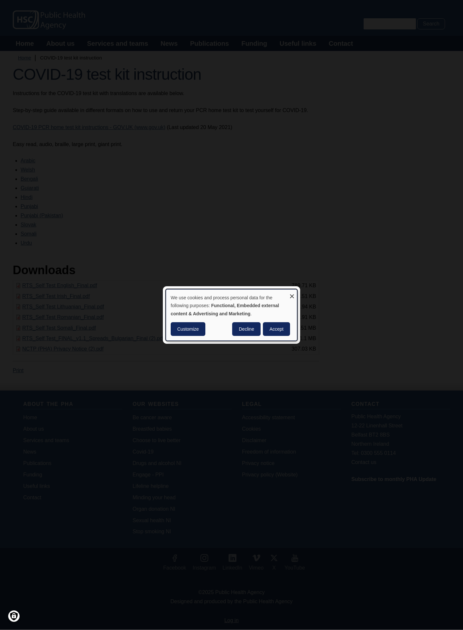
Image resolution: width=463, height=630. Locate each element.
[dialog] (231, 315)
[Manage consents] (14, 616)
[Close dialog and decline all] (292, 294)
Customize (188, 329)
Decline (246, 329)
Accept (276, 329)
